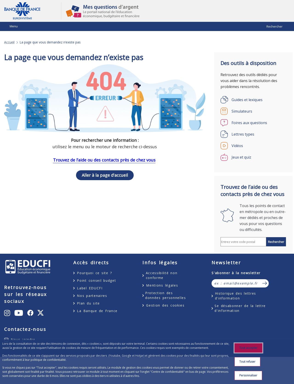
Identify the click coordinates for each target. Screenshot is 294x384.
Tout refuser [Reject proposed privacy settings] (247, 362)
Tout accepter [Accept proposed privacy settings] (248, 348)
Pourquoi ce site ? (94, 273)
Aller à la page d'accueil (105, 175)
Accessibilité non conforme (162, 275)
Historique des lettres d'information (235, 295)
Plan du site (88, 303)
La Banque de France (97, 311)
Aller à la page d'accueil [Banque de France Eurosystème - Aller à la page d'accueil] (32, 11)
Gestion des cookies (165, 305)
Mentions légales (162, 285)
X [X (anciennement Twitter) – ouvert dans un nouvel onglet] (44, 340)
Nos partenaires (92, 295)
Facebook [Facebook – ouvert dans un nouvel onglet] (24, 337)
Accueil (9, 42)
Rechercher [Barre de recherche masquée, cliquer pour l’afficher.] (274, 26)
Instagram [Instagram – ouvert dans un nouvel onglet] (26, 312)
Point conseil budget (96, 280)
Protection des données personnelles (165, 295)
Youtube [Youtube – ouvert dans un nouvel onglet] (28, 323)
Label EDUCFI (89, 288)
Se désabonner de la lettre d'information (240, 308)
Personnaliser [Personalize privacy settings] (248, 375)
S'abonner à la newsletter (236, 273)
